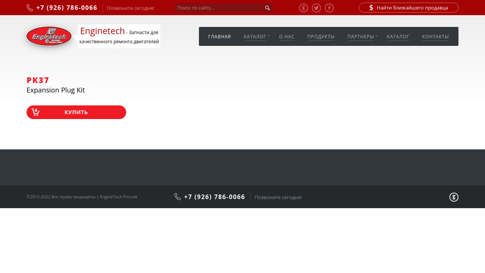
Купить (76, 112)
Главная (219, 36)
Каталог (255, 36)
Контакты (435, 36)
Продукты (321, 36)
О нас (287, 36)
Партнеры (360, 36)
